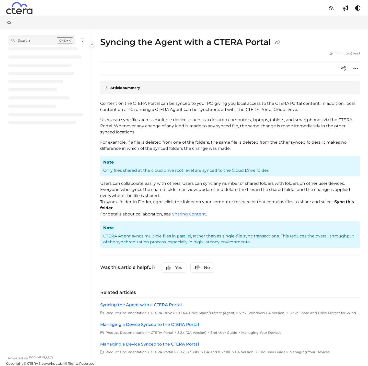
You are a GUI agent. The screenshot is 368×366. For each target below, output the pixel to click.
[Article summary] (230, 87)
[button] (41, 40)
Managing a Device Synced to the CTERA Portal (149, 324)
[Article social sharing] (343, 68)
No (202, 267)
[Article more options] (356, 68)
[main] (230, 195)
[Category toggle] (92, 44)
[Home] (9, 22)
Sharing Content (189, 214)
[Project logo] (19, 8)
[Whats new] (345, 8)
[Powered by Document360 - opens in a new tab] (30, 357)
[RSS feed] (331, 8)
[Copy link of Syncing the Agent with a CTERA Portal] (277, 43)
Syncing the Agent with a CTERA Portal (141, 304)
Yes (174, 267)
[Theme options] (358, 8)
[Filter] (82, 40)
